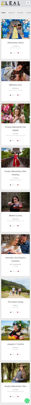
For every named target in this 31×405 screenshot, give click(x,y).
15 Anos (28, 12)
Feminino (20, 12)
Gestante (11, 12)
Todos (3, 12)
